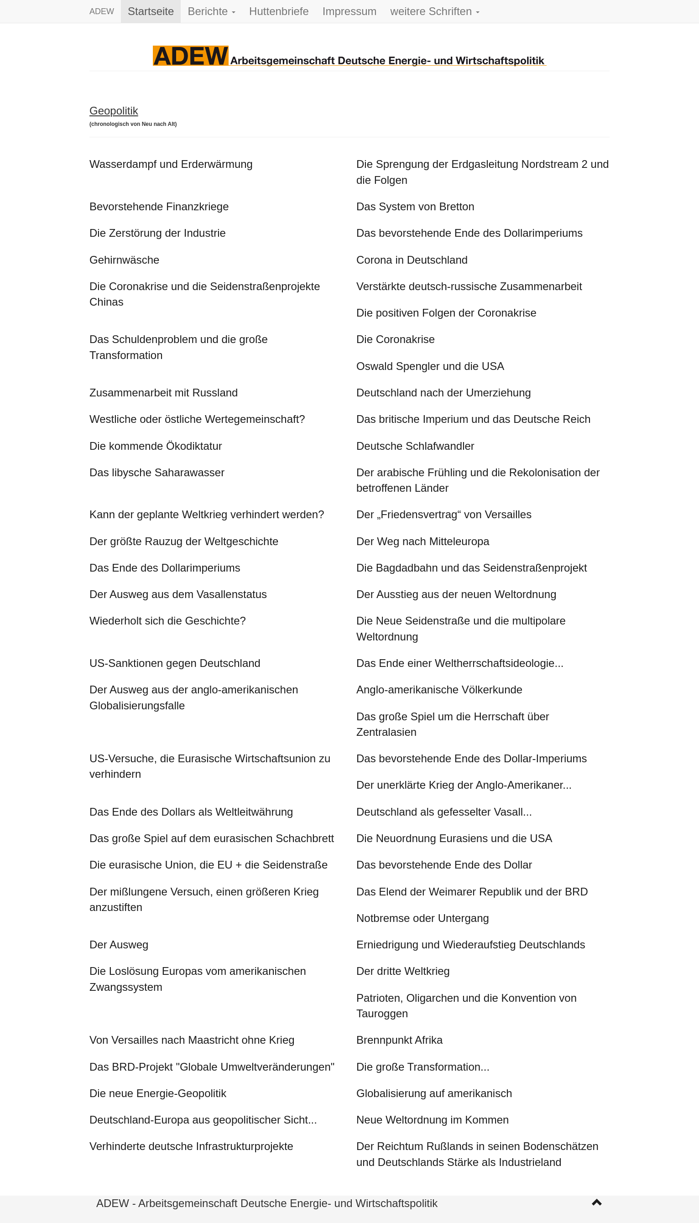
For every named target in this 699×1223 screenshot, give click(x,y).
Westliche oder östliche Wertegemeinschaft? (197, 419)
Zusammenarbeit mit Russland (163, 392)
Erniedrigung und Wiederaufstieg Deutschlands (470, 944)
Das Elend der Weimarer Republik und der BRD (472, 891)
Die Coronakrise (395, 339)
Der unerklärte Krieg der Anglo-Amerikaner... (464, 785)
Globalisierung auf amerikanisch (434, 1093)
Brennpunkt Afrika (399, 1040)
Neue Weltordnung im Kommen (432, 1120)
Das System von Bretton (415, 206)
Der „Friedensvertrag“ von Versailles (444, 514)
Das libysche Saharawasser (156, 472)
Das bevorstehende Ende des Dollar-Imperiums (471, 758)
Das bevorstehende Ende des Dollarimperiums (469, 233)
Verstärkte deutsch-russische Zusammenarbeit (469, 286)
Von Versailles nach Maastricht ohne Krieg (192, 1040)
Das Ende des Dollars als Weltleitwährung (191, 812)
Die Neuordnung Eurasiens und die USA (454, 838)
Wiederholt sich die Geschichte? (167, 620)
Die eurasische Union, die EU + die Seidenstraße (208, 865)
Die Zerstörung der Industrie (157, 233)
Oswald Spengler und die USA (430, 366)
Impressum (350, 11)
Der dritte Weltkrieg (403, 971)
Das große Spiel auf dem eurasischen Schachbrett (211, 838)
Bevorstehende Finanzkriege (159, 206)
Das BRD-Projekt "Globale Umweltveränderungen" (211, 1067)
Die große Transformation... (423, 1067)
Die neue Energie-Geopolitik (157, 1093)
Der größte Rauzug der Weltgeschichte (183, 541)
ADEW (101, 11)
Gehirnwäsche (124, 260)
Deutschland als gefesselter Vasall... (444, 812)
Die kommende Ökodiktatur (155, 446)
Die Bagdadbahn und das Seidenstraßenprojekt (471, 568)
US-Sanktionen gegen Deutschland (175, 663)
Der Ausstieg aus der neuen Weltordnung (456, 594)
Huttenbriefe (279, 11)
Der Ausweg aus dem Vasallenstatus (178, 594)
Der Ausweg (118, 944)
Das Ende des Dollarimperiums (164, 568)
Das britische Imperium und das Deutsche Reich (473, 419)
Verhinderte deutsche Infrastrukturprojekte (191, 1146)
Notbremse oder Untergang (422, 918)
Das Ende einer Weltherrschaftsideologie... (459, 663)
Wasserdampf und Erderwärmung (171, 164)
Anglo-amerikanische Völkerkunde (439, 689)
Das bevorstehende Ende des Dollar (444, 865)
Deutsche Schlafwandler (415, 446)
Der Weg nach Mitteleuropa (423, 541)
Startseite (151, 11)
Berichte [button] (211, 11)
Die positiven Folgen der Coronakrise (446, 313)
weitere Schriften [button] (435, 11)
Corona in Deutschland (412, 260)
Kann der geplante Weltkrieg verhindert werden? (206, 514)
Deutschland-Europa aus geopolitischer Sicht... (203, 1120)
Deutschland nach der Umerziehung (443, 392)
